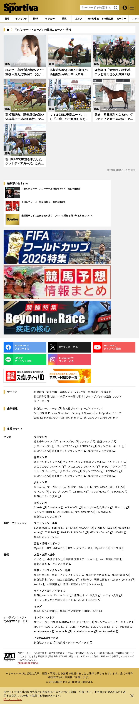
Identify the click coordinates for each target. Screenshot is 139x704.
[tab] (36, 18)
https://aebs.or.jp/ (28, 663)
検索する (115, 7)
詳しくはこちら (13, 699)
